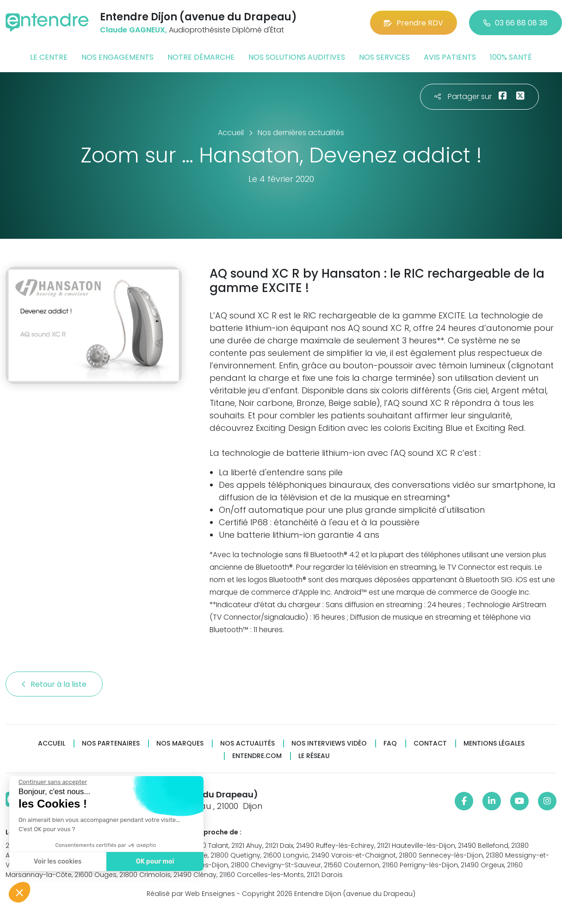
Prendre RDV (413, 23)
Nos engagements (117, 57)
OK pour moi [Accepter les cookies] (155, 861)
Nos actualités (247, 743)
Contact (430, 743)
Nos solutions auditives (296, 57)
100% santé (511, 57)
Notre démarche (201, 57)
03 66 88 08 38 (515, 23)
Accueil (51, 743)
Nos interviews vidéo (329, 743)
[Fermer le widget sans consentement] (52, 782)
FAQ (390, 743)
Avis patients (450, 57)
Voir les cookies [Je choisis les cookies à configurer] (57, 861)
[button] (19, 892)
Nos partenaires (111, 743)
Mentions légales (494, 743)
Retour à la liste (54, 684)
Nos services (384, 57)
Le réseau (314, 756)
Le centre (49, 57)
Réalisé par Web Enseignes (191, 893)
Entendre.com (257, 756)
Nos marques (180, 743)
